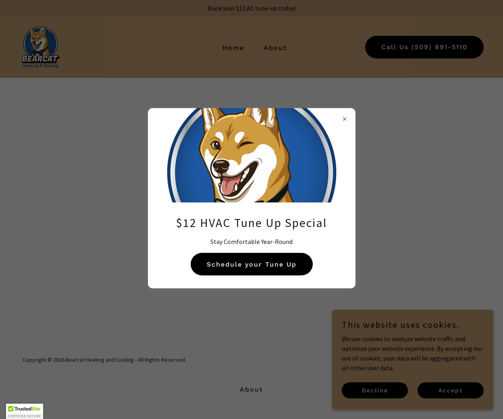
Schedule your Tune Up (252, 264)
